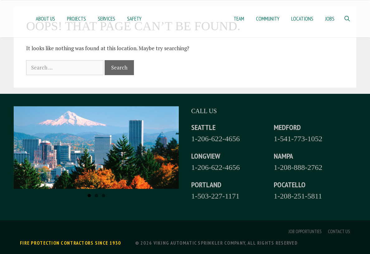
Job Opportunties (305, 231)
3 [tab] (103, 195)
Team (239, 18)
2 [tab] (96, 195)
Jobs (329, 18)
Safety (134, 18)
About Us (45, 18)
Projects (76, 18)
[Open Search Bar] (347, 18)
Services (106, 18)
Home (187, 18)
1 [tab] (89, 195)
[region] (96, 147)
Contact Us (339, 231)
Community (267, 18)
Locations (302, 18)
